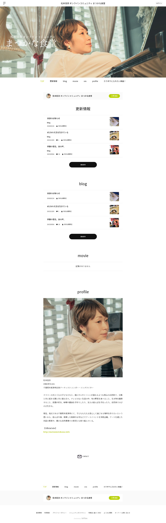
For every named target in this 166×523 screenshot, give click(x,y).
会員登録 (114, 96)
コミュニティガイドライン (77, 513)
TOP (42, 81)
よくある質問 (108, 513)
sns (85, 81)
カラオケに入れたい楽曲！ (115, 81)
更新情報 (53, 81)
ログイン (159, 3)
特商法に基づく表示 (95, 513)
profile (95, 81)
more (83, 164)
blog (65, 81)
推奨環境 (39, 513)
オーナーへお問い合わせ (122, 513)
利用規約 (47, 513)
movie (75, 81)
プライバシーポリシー (60, 513)
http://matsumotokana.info (56, 432)
